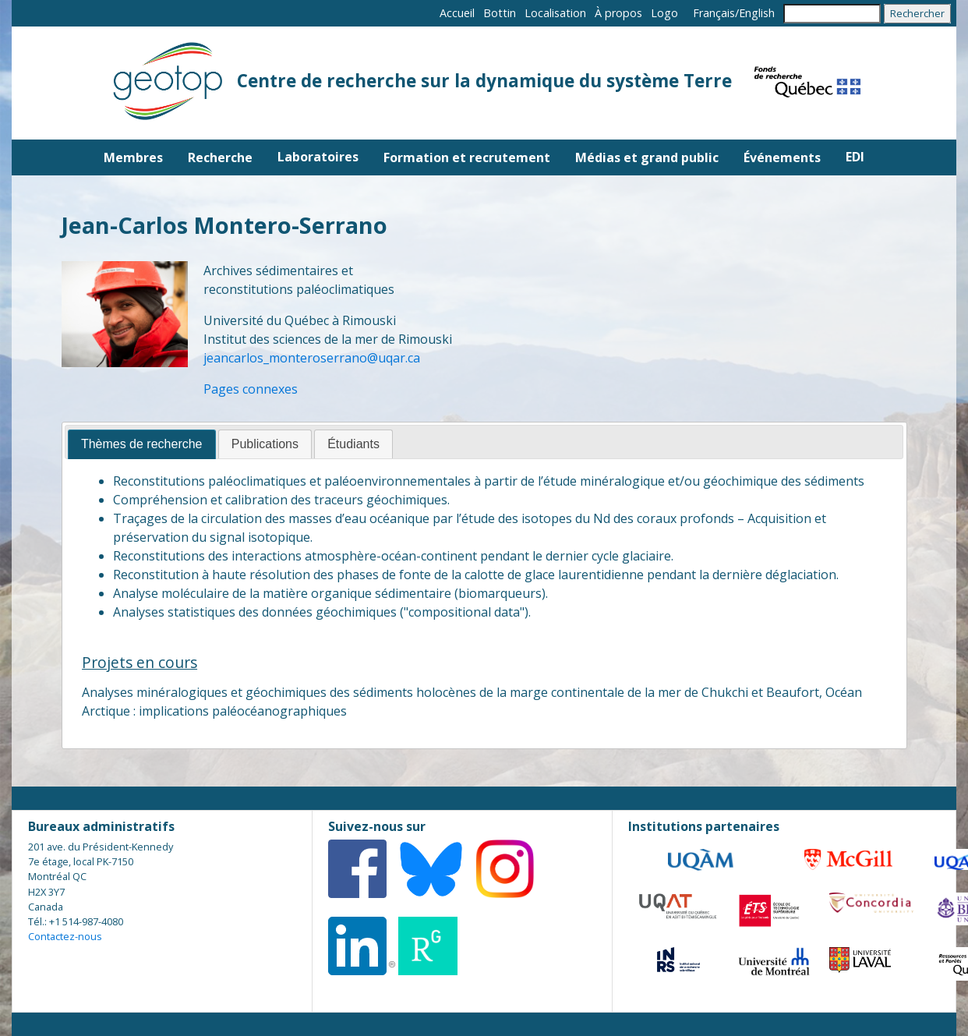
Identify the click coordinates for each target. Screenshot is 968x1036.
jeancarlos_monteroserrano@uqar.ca (311, 357)
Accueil (457, 12)
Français (714, 12)
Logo (664, 12)
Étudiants (353, 444)
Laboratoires (318, 156)
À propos (618, 12)
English (757, 12)
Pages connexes (250, 389)
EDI (855, 156)
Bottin (499, 12)
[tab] (142, 445)
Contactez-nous (65, 936)
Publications (265, 444)
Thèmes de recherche (142, 444)
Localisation (555, 12)
